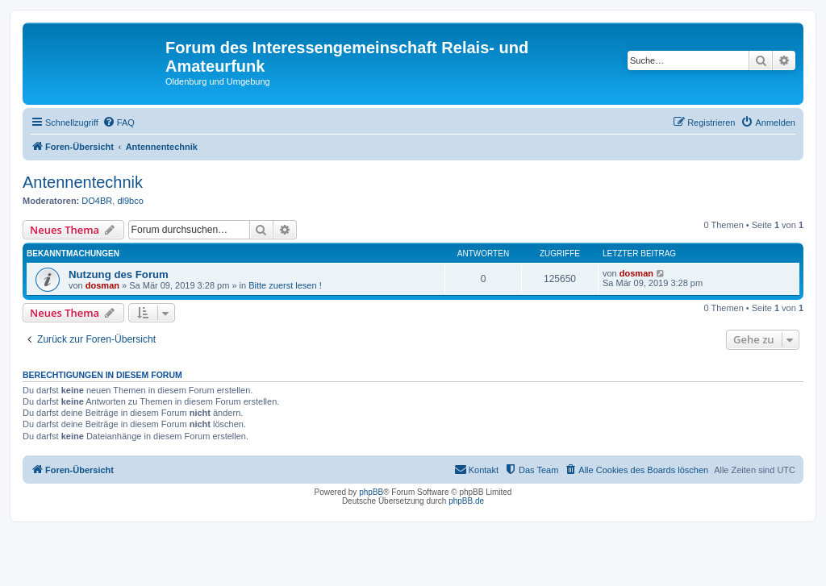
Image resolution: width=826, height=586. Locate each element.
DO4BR (96, 201)
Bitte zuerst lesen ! (285, 285)
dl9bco (130, 201)
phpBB (371, 492)
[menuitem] (118, 122)
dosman (102, 285)
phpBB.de (466, 501)
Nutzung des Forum (119, 274)
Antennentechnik (83, 182)
